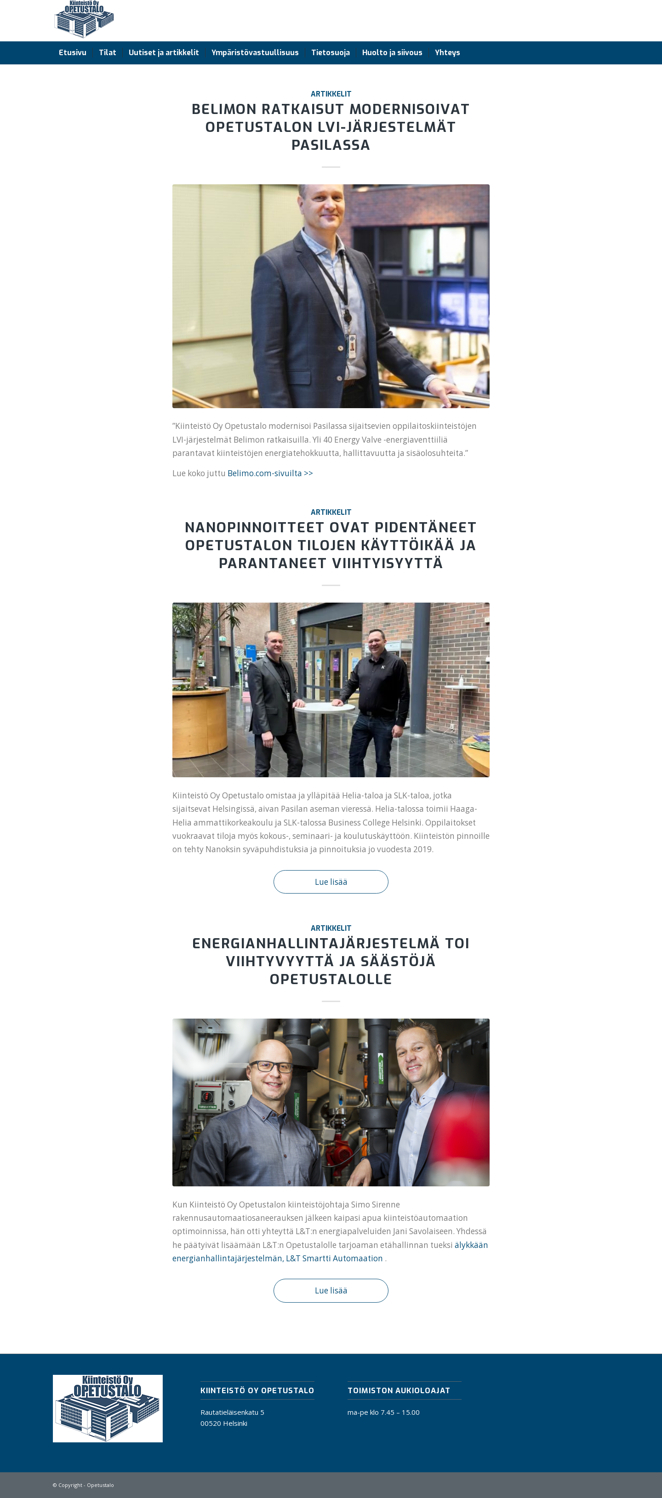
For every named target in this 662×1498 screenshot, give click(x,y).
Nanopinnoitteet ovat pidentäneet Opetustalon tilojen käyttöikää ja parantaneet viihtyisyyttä (331, 545)
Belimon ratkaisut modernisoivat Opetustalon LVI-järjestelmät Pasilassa (331, 127)
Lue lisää (331, 882)
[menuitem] (72, 52)
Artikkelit (331, 94)
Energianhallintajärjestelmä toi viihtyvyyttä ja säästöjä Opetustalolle (331, 961)
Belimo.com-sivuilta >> (270, 473)
